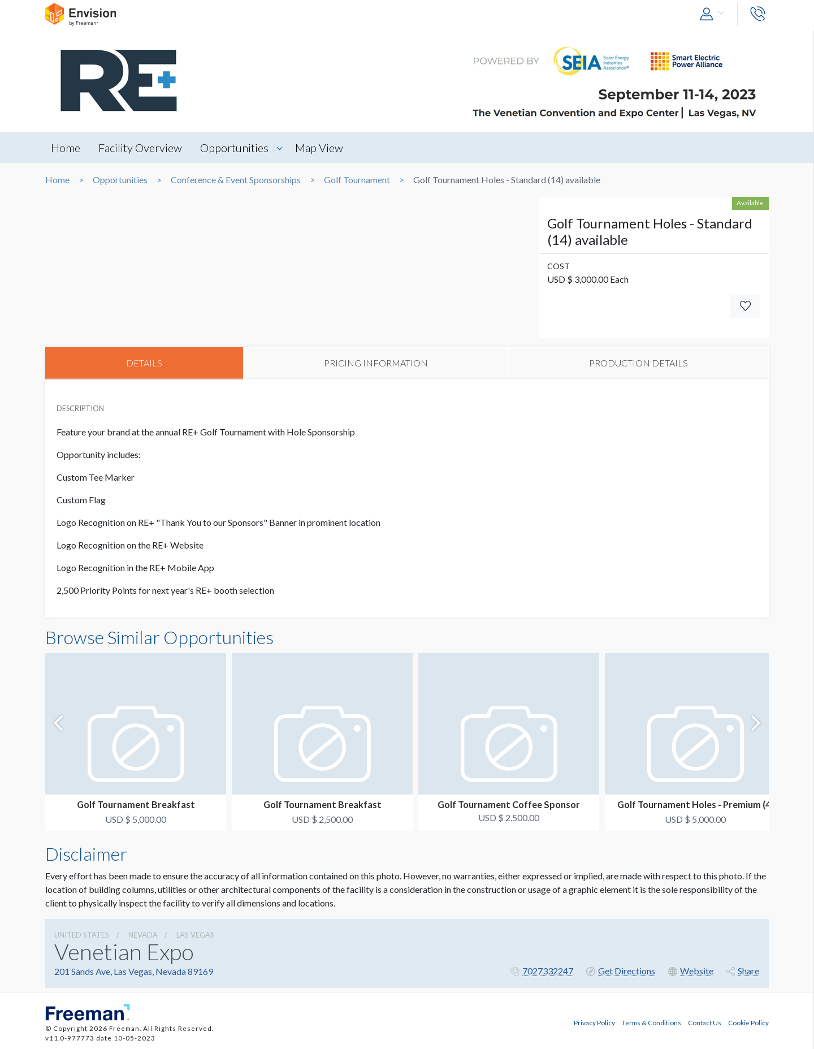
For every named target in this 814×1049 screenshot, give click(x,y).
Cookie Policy (748, 1022)
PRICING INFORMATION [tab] (376, 363)
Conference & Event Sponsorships (236, 179)
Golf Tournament (357, 179)
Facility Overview (141, 147)
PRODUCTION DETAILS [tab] (638, 363)
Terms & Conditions (651, 1022)
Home (65, 147)
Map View (321, 147)
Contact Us (704, 1022)
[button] (714, 14)
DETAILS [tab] (144, 363)
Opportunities (235, 147)
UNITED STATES (81, 935)
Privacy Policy (594, 1022)
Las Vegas (195, 935)
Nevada (143, 935)
